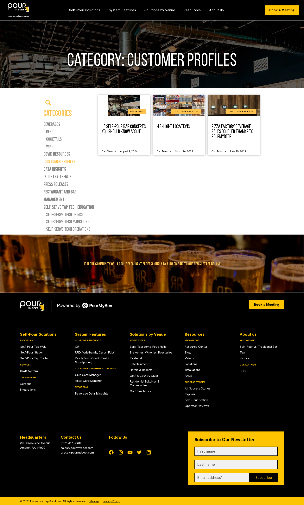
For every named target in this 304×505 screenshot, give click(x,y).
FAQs (188, 376)
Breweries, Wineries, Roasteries (151, 352)
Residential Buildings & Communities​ (145, 383)
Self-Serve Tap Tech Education (68, 207)
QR (77, 347)
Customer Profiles (59, 161)
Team (243, 352)
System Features (122, 10)
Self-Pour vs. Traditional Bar (259, 347)
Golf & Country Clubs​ (144, 376)
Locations (191, 364)
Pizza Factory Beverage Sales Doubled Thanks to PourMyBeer (232, 131)
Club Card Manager (88, 375)
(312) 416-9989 (71, 443)
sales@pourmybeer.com (77, 448)
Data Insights (54, 168)
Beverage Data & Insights (92, 393)
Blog (188, 352)
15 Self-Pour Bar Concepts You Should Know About (124, 129)
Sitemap (94, 501)
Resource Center (196, 347)
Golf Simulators (140, 391)
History (244, 358)
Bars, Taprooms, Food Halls (149, 347)
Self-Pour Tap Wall (33, 347)
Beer (50, 131)
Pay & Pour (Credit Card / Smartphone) (92, 360)
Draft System (29, 371)
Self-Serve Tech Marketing (67, 221)
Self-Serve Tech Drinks (64, 214)
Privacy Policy (111, 501)
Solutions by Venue (159, 10)
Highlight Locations (173, 126)
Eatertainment (139, 364)
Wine (49, 146)
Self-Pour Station (32, 352)
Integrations (28, 390)
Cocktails (54, 139)
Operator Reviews (197, 406)
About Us (216, 10)
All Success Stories (198, 388)
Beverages (51, 124)
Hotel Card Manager (89, 381)
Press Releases (55, 184)
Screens (25, 384)
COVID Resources (56, 153)
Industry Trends (57, 176)
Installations (193, 370)
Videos (189, 358)
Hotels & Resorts (141, 370)
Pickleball (136, 358)
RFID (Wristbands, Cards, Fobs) (96, 352)
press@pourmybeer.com (77, 452)
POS (243, 371)
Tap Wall (190, 394)
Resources (192, 10)
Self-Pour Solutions (84, 10)
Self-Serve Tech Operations (68, 229)
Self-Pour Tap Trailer (34, 358)
